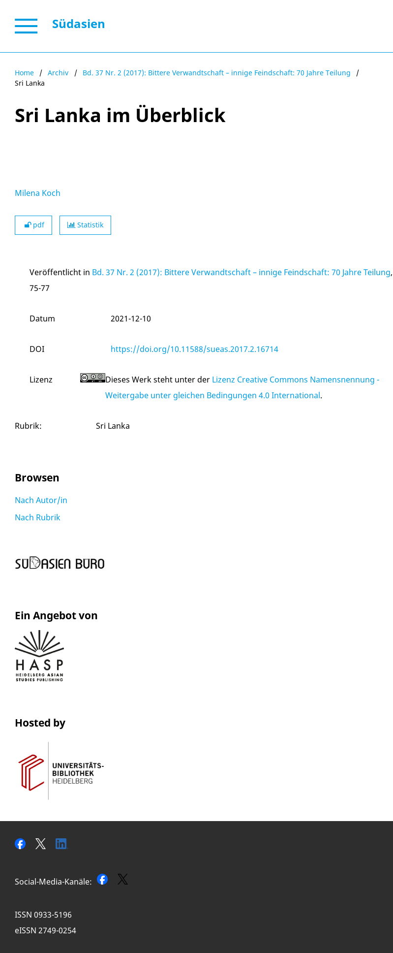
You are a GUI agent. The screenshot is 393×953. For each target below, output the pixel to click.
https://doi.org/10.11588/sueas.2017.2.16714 (194, 349)
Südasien (78, 23)
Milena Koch (37, 193)
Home (24, 72)
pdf (33, 224)
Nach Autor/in (41, 500)
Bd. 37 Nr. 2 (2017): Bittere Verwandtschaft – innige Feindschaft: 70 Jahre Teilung (217, 72)
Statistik (85, 224)
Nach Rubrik (37, 517)
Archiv (58, 72)
